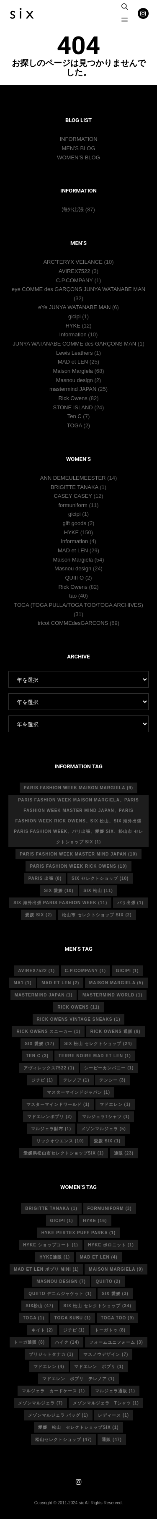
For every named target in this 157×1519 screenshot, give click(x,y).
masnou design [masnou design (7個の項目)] (61, 1281)
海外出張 (73, 209)
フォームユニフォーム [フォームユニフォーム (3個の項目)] (116, 1342)
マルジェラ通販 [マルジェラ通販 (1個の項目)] (115, 1391)
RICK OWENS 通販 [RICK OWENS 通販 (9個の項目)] (115, 1031)
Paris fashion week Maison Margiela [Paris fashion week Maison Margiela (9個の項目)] (78, 788)
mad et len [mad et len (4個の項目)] (99, 1257)
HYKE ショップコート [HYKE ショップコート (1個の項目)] (50, 1245)
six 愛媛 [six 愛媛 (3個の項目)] (115, 1293)
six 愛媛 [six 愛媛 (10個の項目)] (58, 890)
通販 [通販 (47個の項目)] (112, 1439)
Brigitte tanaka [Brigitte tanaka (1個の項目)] (51, 1208)
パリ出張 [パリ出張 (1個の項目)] (130, 902)
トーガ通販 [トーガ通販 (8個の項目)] (29, 1342)
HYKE (72, 326)
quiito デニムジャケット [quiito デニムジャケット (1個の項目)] (60, 1293)
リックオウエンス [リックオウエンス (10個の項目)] (60, 1141)
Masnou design (74, 380)
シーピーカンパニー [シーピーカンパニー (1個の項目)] (109, 1068)
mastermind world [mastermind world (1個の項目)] (112, 995)
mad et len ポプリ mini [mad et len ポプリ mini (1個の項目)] (46, 1269)
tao (73, 596)
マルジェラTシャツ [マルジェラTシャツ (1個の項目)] (106, 1116)
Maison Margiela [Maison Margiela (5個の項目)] (116, 983)
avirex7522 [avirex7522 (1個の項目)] (36, 970)
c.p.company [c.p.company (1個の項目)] (85, 970)
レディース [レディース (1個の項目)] (113, 1415)
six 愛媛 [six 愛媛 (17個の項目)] (39, 1043)
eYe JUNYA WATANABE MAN (74, 307)
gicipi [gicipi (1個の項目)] (127, 970)
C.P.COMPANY (74, 280)
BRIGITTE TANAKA (74, 487)
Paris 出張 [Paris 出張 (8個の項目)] (45, 878)
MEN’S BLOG (78, 148)
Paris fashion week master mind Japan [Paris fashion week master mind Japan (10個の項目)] (78, 854)
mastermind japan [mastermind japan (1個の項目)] (44, 995)
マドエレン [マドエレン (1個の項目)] (115, 1104)
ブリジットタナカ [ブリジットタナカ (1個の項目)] (51, 1354)
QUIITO (74, 578)
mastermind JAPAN (72, 389)
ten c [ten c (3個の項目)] (37, 1055)
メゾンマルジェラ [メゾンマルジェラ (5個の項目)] (103, 1128)
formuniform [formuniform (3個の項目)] (110, 1208)
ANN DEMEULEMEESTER (73, 478)
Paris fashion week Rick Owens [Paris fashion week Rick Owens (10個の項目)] (78, 866)
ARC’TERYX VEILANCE (72, 262)
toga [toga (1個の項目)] (33, 1318)
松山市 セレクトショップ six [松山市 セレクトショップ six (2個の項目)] (97, 915)
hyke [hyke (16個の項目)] (95, 1220)
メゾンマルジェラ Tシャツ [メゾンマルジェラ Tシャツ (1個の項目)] (106, 1403)
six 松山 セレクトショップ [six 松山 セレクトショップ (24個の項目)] (98, 1043)
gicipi (74, 316)
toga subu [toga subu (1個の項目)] (72, 1318)
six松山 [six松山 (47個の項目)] (40, 1305)
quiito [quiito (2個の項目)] (107, 1281)
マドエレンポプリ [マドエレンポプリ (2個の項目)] (49, 1116)
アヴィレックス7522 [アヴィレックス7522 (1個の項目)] (49, 1068)
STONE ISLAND (73, 407)
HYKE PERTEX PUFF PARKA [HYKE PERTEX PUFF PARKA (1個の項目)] (78, 1232)
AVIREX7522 (74, 271)
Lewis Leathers (74, 353)
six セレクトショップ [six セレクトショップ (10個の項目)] (100, 878)
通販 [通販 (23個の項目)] (124, 1153)
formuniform (72, 505)
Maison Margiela (73, 371)
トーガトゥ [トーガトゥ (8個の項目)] (110, 1330)
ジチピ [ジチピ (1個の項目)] (42, 1080)
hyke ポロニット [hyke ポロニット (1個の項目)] (111, 1245)
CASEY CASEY (73, 496)
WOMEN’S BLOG (78, 157)
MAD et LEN (73, 362)
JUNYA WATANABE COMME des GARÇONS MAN (74, 344)
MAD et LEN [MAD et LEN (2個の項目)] (60, 983)
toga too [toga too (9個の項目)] (117, 1318)
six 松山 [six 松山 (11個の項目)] (98, 890)
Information (73, 334)
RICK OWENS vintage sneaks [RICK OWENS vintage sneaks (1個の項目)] (79, 1019)
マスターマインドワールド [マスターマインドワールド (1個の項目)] (58, 1104)
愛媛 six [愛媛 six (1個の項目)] (107, 1141)
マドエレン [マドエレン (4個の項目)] (48, 1366)
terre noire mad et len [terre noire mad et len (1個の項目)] (95, 1055)
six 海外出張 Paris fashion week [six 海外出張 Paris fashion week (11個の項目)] (60, 902)
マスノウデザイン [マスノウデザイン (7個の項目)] (105, 1354)
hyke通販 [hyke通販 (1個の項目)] (54, 1257)
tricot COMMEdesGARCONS (73, 623)
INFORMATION (78, 139)
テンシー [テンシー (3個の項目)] (112, 1080)
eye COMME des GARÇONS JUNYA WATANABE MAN (79, 289)
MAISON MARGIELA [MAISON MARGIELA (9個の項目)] (116, 1269)
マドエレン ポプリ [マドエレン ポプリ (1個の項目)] (99, 1366)
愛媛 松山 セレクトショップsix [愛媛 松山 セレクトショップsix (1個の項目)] (78, 1427)
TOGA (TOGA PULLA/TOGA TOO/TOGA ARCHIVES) (78, 605)
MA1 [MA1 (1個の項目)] (22, 983)
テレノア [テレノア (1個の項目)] (76, 1080)
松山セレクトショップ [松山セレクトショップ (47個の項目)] (63, 1439)
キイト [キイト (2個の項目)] (42, 1330)
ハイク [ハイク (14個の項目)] (67, 1342)
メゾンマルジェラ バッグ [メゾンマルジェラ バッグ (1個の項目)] (58, 1415)
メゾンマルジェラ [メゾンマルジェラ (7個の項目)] (40, 1403)
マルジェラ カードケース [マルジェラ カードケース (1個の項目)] (53, 1391)
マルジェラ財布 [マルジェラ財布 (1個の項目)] (51, 1128)
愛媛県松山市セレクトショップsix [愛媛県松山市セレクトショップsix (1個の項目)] (63, 1153)
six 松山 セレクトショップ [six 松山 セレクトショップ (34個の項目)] (97, 1305)
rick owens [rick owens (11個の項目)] (78, 1007)
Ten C (74, 416)
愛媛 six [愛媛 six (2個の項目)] (38, 915)
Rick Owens (72, 398)
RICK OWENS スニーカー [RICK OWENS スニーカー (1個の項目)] (48, 1031)
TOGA (74, 425)
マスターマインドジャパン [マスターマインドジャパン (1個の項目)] (78, 1092)
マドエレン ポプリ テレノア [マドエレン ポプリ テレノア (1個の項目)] (78, 1378)
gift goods (74, 523)
